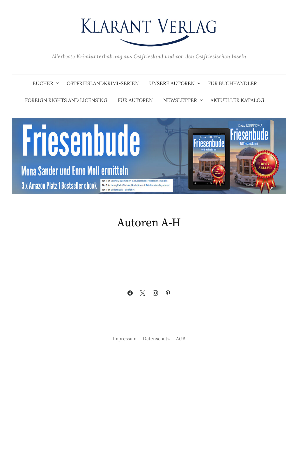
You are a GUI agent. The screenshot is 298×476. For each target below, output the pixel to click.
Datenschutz (156, 338)
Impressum (124, 338)
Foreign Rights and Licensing (66, 100)
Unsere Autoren (172, 83)
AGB (180, 338)
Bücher (43, 83)
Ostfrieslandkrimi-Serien (103, 83)
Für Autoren (135, 100)
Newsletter (180, 100)
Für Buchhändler (232, 83)
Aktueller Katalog (237, 100)
